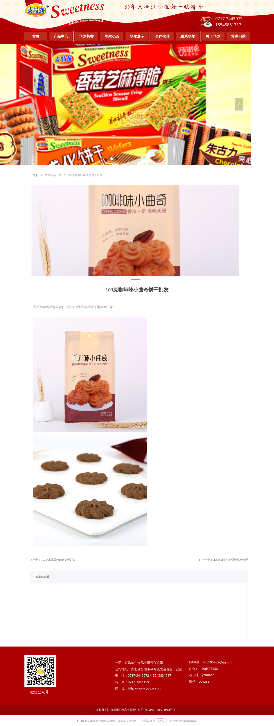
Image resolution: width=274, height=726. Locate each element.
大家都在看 (42, 576)
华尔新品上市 (53, 175)
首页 (35, 175)
